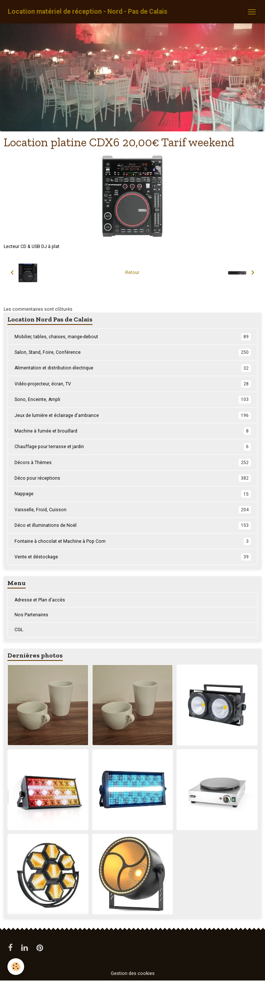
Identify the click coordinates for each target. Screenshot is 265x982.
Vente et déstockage (132, 557)
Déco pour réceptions (132, 478)
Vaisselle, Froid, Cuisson (132, 509)
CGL (18, 629)
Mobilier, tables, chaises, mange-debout (132, 336)
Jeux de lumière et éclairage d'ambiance (132, 415)
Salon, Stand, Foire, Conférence (132, 352)
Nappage (132, 493)
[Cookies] (15, 966)
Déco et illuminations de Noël (132, 525)
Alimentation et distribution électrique (132, 368)
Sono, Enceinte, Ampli (132, 399)
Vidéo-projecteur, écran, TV (132, 384)
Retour (132, 272)
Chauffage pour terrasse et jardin (132, 446)
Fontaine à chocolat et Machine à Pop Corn (132, 541)
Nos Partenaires (31, 614)
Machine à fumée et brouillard (132, 431)
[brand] (87, 11)
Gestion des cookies (133, 973)
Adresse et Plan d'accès (39, 600)
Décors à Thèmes (132, 462)
